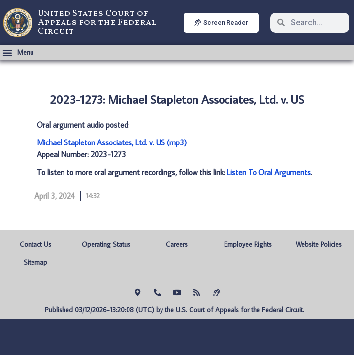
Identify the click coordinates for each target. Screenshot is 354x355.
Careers (177, 244)
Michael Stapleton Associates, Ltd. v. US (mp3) (112, 142)
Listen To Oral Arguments (269, 172)
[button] (18, 52)
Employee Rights (248, 244)
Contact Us (35, 244)
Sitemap (35, 262)
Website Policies (319, 244)
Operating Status (106, 244)
